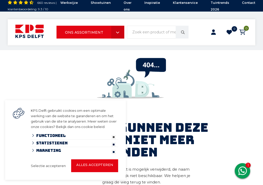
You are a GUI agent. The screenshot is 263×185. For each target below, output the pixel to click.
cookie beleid (93, 127)
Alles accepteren (94, 165)
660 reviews (46, 3)
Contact (248, 3)
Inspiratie (152, 3)
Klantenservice (185, 3)
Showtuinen (101, 3)
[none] (182, 32)
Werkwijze (69, 3)
